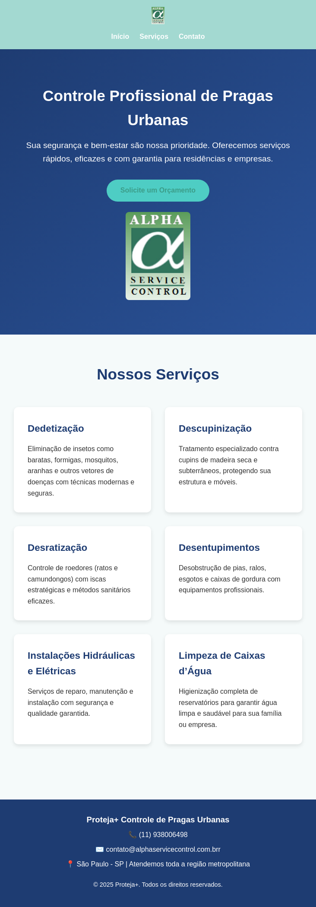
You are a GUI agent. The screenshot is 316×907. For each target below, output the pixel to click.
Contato (192, 36)
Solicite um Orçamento (158, 190)
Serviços (153, 36)
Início (120, 36)
